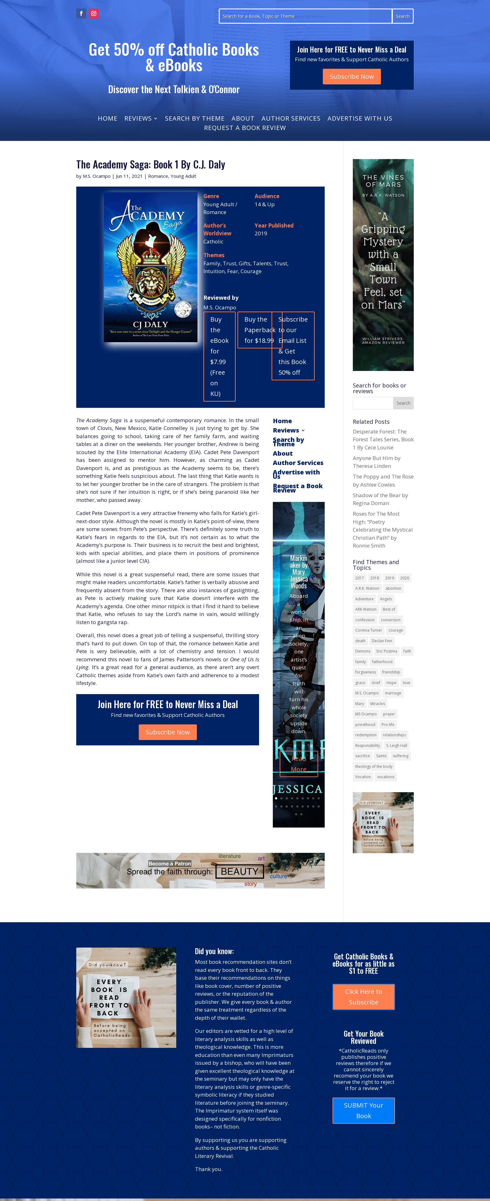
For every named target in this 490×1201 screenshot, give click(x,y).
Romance (158, 176)
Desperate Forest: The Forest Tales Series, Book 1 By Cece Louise (383, 439)
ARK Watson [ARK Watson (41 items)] (366, 609)
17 (313, 806)
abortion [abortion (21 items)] (393, 588)
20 (301, 814)
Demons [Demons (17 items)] (362, 651)
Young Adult (183, 176)
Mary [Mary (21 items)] (359, 703)
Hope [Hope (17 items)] (392, 682)
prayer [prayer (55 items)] (389, 714)
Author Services (291, 119)
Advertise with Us (360, 119)
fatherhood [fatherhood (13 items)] (382, 661)
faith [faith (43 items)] (407, 651)
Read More (299, 786)
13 (292, 806)
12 (287, 806)
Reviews (138, 119)
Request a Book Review (245, 129)
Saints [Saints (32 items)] (381, 755)
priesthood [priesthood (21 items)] (365, 724)
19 (296, 814)
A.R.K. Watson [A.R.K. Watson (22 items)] (367, 588)
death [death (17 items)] (360, 640)
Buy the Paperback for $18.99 (260, 330)
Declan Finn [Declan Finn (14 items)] (382, 640)
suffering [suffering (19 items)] (400, 755)
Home (108, 119)
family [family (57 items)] (360, 661)
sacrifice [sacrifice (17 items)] (362, 755)
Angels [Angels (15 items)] (386, 599)
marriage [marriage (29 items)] (393, 693)
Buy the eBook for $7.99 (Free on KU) (219, 356)
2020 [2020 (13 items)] (404, 578)
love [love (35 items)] (406, 682)
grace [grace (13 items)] (360, 682)
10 (276, 806)
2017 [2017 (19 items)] (359, 578)
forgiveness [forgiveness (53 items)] (365, 672)
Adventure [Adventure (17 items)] (364, 599)
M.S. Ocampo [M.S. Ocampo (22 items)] (367, 693)
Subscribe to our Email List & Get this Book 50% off (293, 346)
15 (303, 806)
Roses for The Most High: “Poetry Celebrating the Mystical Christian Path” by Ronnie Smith (383, 529)
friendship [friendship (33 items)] (391, 672)
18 (319, 806)
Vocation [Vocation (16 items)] (363, 776)
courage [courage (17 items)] (395, 630)
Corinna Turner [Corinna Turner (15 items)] (368, 630)
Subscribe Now (352, 76)
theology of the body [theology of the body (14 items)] (373, 766)
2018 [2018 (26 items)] (374, 578)
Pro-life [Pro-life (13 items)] (388, 724)
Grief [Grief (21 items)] (376, 682)
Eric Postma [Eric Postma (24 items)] (387, 651)
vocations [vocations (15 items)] (385, 776)
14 (297, 806)
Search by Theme (195, 119)
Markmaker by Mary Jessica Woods (299, 594)
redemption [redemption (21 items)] (366, 735)
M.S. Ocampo (97, 176)
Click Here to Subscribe (363, 996)
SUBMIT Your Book (363, 1110)
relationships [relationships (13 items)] (394, 735)
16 (308, 806)
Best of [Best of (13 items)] (389, 609)
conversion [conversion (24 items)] (391, 620)
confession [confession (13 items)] (365, 620)
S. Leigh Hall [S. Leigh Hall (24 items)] (396, 745)
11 (281, 806)
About (243, 119)
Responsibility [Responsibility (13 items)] (367, 745)
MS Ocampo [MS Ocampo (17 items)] (366, 714)
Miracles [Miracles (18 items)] (377, 703)
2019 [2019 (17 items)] (389, 578)
